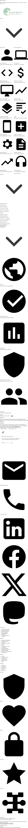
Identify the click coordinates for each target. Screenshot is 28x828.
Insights (1, 414)
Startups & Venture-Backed (7, 426)
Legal (13, 425)
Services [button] (14, 417)
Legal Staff (3, 634)
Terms (4, 819)
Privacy (1, 819)
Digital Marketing (5, 648)
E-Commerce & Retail (18, 424)
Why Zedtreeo (14, 320)
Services (14, 96)
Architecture (4, 647)
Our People (4, 667)
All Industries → (5, 652)
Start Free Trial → (7, 415)
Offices (3, 669)
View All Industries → (16, 426)
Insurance (10, 425)
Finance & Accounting (6, 643)
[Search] (12, 442)
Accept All (2, 823)
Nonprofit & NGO (5, 650)
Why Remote (4, 666)
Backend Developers (10, 419)
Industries (14, 200)
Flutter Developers (7, 420)
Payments (7, 819)
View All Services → (18, 173)
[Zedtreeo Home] (14, 17)
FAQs (3, 661)
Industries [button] (14, 423)
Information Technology (6, 640)
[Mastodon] (14, 626)
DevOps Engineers (14, 420)
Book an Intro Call (12, 428)
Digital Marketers (21, 420)
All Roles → (4, 636)
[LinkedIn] (14, 542)
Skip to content (2, 0)
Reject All (6, 823)
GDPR (10, 819)
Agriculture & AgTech (18, 425)
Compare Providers (5, 657)
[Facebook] (14, 570)
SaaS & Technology (10, 424)
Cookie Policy (5, 822)
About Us (3, 665)
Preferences (11, 823)
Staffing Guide (4, 660)
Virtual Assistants (3, 419)
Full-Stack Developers (6, 629)
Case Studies (4, 658)
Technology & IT (3, 424)
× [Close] (3, 3)
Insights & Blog (4, 659)
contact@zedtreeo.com (4, 485)
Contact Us (2, 415)
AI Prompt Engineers (5, 635)
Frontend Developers (18, 419)
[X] (14, 598)
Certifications (4, 668)
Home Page (16, 439)
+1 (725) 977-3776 (3, 514)
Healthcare (6, 425)
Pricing (3, 656)
